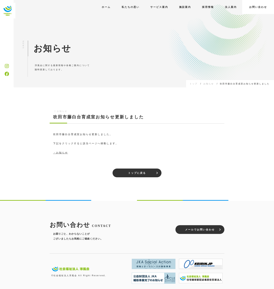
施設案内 (185, 7)
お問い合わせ (258, 7)
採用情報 (208, 7)
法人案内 (231, 7)
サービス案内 (159, 7)
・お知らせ (60, 152)
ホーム (106, 7)
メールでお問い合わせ (200, 229)
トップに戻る (137, 173)
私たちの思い (130, 7)
